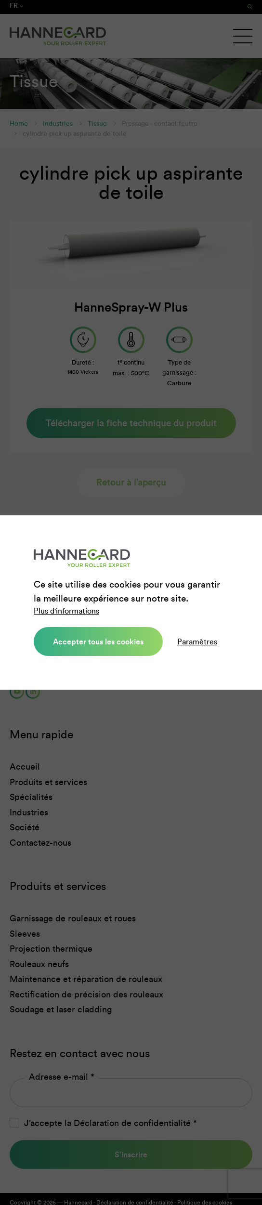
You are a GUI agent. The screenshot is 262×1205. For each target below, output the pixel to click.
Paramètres (197, 641)
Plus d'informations (66, 611)
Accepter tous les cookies (98, 641)
